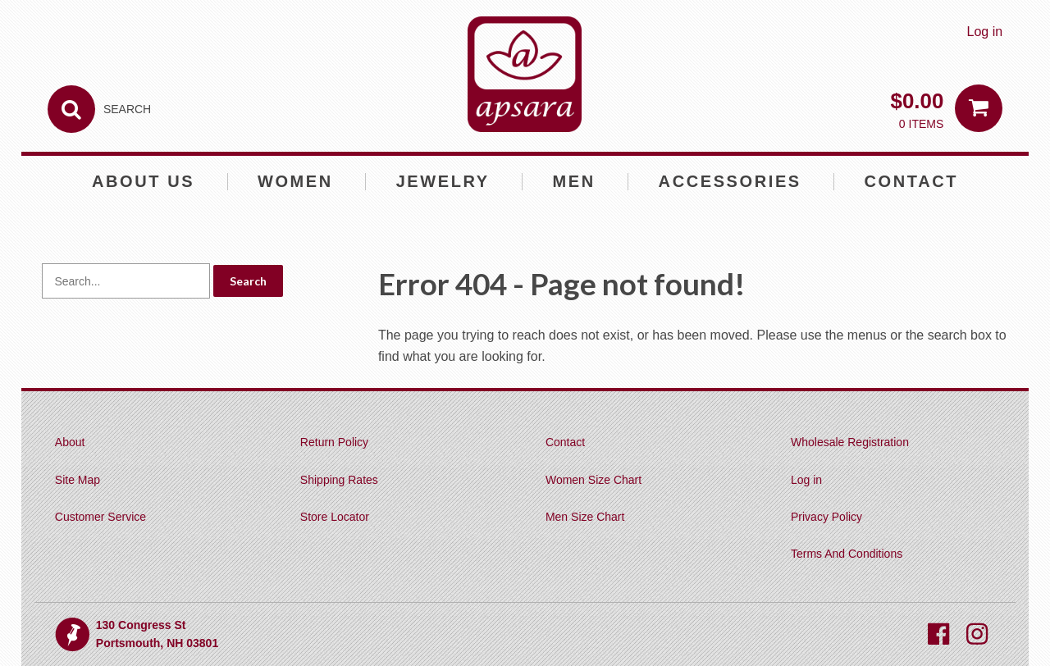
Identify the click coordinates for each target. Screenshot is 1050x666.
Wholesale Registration (850, 442)
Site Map (77, 479)
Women (295, 181)
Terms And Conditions (846, 553)
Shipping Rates (339, 479)
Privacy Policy (826, 516)
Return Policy (334, 442)
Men (574, 181)
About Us (143, 181)
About (70, 442)
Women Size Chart (593, 479)
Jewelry (443, 181)
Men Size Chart (585, 516)
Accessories (730, 181)
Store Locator (334, 516)
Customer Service (100, 516)
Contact (911, 181)
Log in (985, 32)
